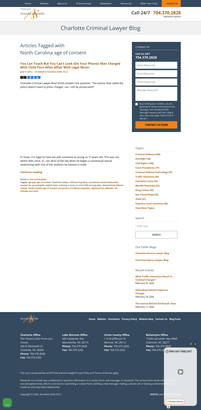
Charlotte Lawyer (60, 182)
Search (156, 234)
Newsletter (106, 3)
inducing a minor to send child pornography (80, 185)
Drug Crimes (144, 190)
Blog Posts (175, 319)
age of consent (44, 182)
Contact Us (172, 3)
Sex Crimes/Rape (38, 179)
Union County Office (117, 335)
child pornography (78, 182)
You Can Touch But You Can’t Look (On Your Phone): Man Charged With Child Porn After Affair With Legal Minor (70, 65)
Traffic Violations (147, 176)
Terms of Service (103, 373)
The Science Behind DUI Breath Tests (155, 303)
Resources (126, 3)
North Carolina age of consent (42, 188)
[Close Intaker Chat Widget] (195, 344)
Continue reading (31, 172)
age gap (32, 182)
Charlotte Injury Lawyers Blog (151, 260)
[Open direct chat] (191, 344)
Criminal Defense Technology (153, 172)
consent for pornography (32, 185)
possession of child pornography (74, 188)
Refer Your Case (149, 3)
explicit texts (52, 185)
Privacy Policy (129, 319)
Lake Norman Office (75, 335)
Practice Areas (83, 3)
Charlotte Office (30, 335)
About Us (62, 3)
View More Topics (145, 208)
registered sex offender (102, 188)
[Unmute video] (180, 372)
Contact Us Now (156, 124)
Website (44, 3)
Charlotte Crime (146, 181)
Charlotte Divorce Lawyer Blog (152, 253)
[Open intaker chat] (168, 407)
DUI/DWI (143, 158)
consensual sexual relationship (103, 182)
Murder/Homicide (147, 185)
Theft (140, 199)
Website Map (146, 319)
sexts (35, 191)
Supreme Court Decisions (151, 203)
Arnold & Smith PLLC (50, 394)
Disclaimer (114, 319)
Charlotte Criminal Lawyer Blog (32, 14)
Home (28, 3)
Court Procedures (147, 167)
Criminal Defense (147, 154)
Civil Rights (144, 163)
